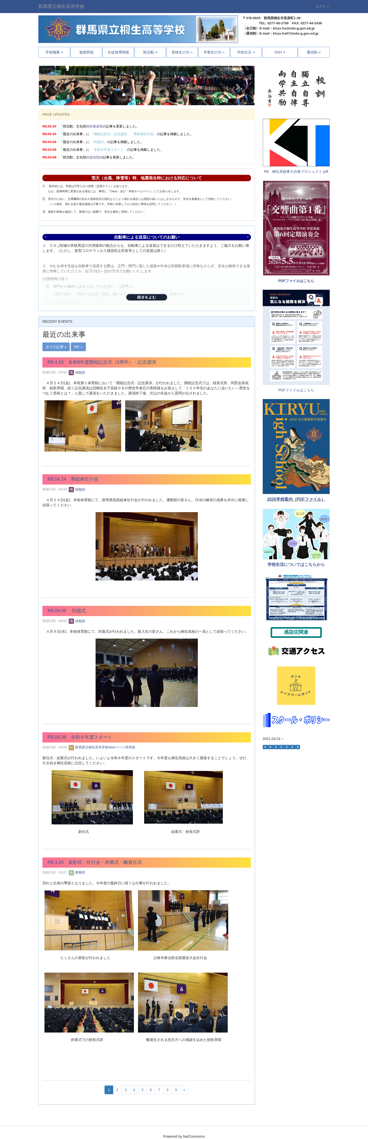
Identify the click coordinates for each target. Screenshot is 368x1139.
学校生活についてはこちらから (296, 564)
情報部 (77, 372)
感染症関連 (296, 632)
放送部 (94, 157)
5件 (78, 347)
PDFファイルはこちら (296, 281)
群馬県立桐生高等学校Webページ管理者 (102, 747)
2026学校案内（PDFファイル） (296, 499)
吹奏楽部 (96, 126)
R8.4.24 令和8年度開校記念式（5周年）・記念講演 (102, 362)
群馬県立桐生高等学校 (61, 6)
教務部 (77, 872)
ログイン (322, 6)
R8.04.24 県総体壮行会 (73, 479)
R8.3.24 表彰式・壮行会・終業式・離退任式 (95, 862)
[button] (54, 85)
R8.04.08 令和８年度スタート (80, 737)
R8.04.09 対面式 (67, 610)
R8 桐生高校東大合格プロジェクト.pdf (296, 171)
